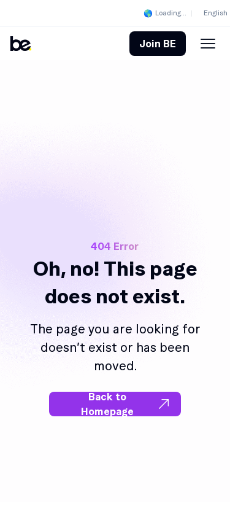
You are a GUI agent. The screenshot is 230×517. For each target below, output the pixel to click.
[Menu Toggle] (208, 43)
